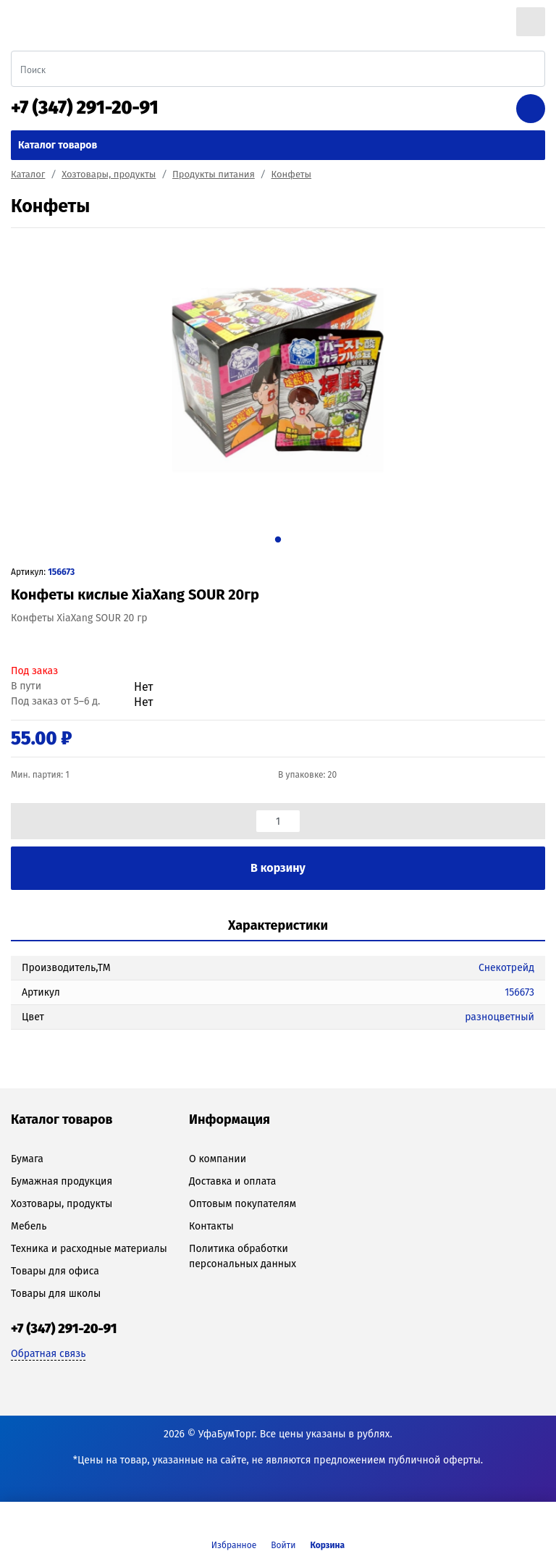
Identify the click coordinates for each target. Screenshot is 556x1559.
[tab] (278, 926)
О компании (217, 1159)
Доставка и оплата (232, 1181)
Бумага (27, 1159)
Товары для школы (56, 1293)
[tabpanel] (278, 380)
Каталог (28, 174)
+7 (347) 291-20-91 (85, 108)
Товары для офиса (55, 1271)
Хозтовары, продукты (109, 174)
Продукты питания (213, 174)
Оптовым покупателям (242, 1204)
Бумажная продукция (61, 1181)
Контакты (211, 1226)
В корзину (278, 868)
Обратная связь (48, 1354)
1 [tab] (278, 539)
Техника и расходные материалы (89, 1249)
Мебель (28, 1226)
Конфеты (291, 174)
